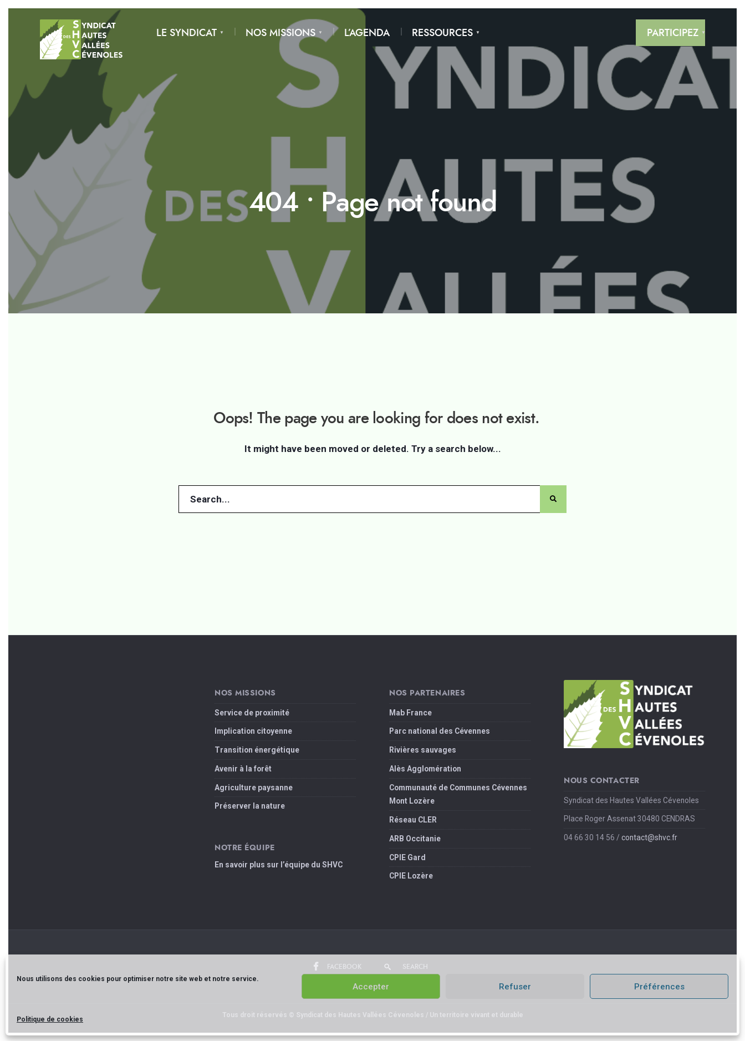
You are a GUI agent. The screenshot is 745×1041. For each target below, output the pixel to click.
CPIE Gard (407, 857)
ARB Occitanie (415, 838)
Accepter (371, 987)
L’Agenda (367, 33)
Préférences (659, 987)
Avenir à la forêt (243, 768)
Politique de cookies (50, 1019)
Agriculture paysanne (254, 787)
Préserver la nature (250, 805)
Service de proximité (252, 712)
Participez (672, 33)
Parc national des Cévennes (439, 731)
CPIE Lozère (411, 875)
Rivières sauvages (422, 749)
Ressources (442, 33)
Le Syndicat (186, 33)
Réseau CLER (413, 819)
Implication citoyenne (253, 731)
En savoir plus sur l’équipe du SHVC (279, 864)
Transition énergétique (257, 749)
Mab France (410, 712)
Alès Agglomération (425, 768)
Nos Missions (280, 33)
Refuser (515, 987)
